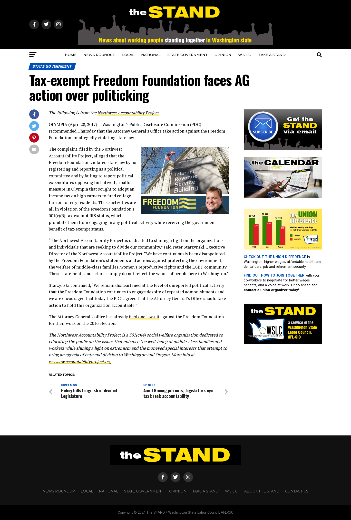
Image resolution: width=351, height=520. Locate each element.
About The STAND (261, 491)
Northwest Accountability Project (129, 113)
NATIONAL (151, 55)
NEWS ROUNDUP (99, 55)
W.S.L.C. (245, 55)
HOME (71, 55)
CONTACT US (296, 491)
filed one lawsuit (145, 316)
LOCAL (128, 55)
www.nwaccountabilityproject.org (81, 361)
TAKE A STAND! (272, 55)
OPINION (222, 55)
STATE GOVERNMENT (187, 55)
